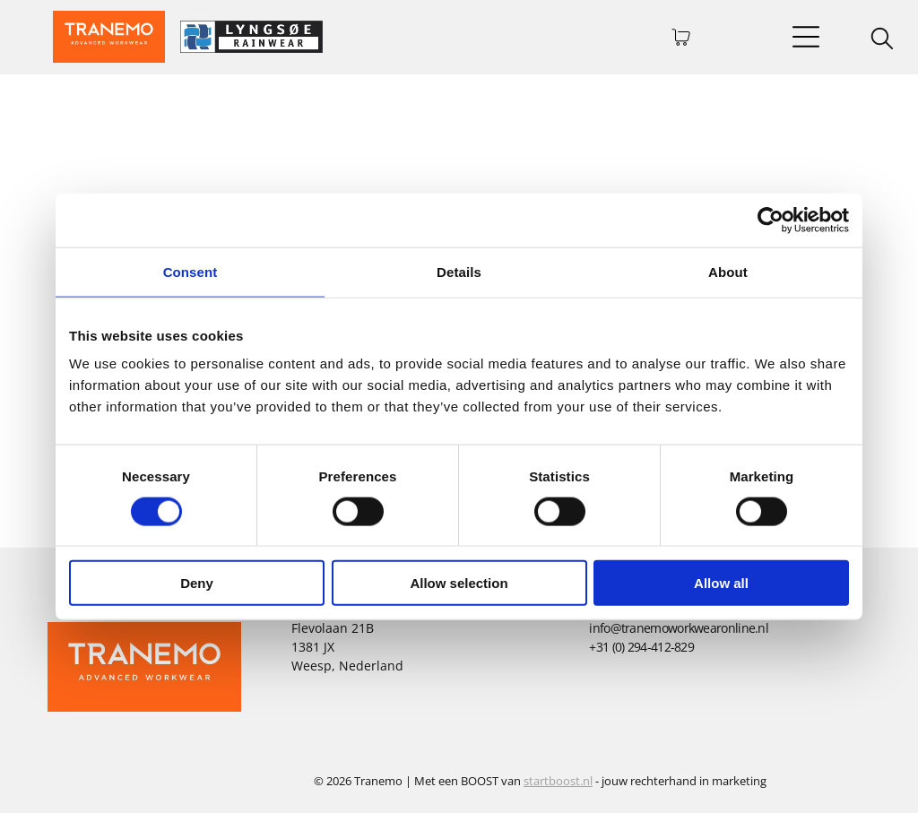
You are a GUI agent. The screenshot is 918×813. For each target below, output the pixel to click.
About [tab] (728, 271)
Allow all (721, 583)
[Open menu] (806, 36)
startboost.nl (558, 781)
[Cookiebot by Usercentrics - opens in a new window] (770, 219)
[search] (882, 40)
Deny (196, 583)
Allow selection (458, 583)
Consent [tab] (190, 271)
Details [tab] (459, 271)
